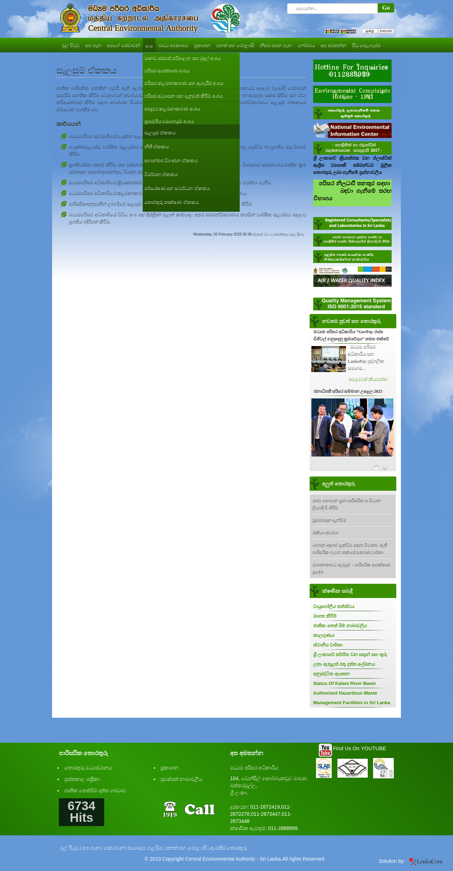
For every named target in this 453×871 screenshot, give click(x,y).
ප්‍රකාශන (169, 767)
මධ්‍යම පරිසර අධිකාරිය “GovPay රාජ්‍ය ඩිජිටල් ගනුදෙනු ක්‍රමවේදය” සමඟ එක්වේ (351, 335)
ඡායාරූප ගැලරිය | (145, 848)
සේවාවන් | (114, 848)
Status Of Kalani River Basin (344, 683)
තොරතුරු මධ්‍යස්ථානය (88, 767)
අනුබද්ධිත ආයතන (331, 673)
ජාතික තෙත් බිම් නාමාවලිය (340, 625)
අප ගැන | (92, 848)
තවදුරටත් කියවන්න (368, 379)
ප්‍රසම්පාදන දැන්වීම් (329, 520)
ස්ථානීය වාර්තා (327, 645)
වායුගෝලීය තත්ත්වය (333, 606)
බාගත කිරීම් (324, 616)
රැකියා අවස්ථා (325, 532)
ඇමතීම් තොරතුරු (229, 848)
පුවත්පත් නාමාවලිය (182, 779)
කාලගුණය (323, 635)
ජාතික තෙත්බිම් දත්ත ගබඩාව (95, 790)
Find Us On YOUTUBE (359, 748)
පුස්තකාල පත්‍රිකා (82, 779)
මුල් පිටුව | (70, 848)
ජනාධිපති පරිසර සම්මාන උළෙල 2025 (348, 391)
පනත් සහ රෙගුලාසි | (187, 848)
